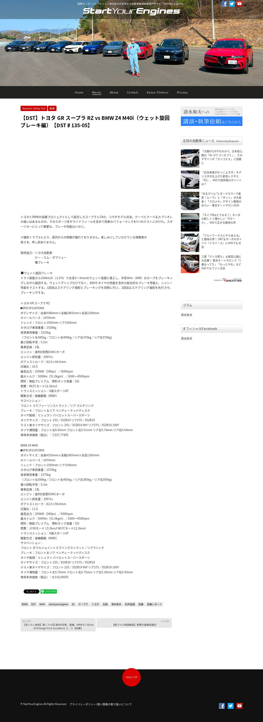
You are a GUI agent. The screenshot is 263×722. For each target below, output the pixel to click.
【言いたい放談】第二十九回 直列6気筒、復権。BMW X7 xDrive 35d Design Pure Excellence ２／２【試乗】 (58, 624)
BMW (25, 604)
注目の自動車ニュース (211, 140)
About (114, 92)
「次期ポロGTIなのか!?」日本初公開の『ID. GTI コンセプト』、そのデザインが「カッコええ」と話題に (221, 157)
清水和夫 (116, 604)
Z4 (73, 604)
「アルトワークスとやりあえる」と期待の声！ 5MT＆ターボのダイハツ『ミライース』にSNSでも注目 (221, 241)
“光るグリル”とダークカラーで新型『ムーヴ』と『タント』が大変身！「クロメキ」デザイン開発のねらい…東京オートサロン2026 (221, 199)
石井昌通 (130, 604)
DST (33, 604)
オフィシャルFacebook (200, 328)
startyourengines (58, 604)
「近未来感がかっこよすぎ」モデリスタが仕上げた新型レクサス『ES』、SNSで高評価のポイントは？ (221, 178)
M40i (42, 604)
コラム (187, 305)
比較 (105, 604)
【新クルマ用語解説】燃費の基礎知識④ (134, 623)
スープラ (83, 604)
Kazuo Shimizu (157, 92)
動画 (52, 108)
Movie (96, 92)
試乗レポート (154, 604)
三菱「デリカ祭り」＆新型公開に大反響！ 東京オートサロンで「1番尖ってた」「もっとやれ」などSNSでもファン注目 (221, 262)
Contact (132, 92)
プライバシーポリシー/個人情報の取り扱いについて (100, 704)
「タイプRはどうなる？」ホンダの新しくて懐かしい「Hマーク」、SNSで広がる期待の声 (220, 219)
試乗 (140, 604)
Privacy (182, 92)
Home (79, 92)
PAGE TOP (131, 677)
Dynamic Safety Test (33, 108)
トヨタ (95, 604)
